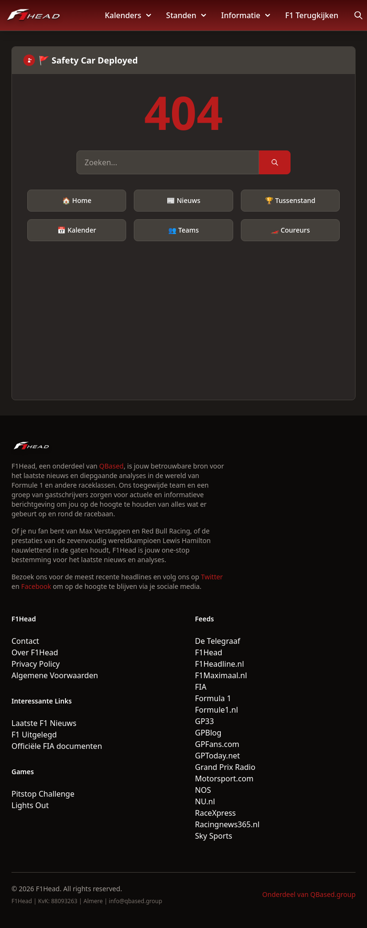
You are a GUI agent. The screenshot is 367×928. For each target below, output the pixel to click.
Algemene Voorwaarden (54, 675)
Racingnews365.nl (227, 824)
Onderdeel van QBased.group (309, 894)
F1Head (208, 652)
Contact (25, 641)
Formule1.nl (216, 709)
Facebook (36, 586)
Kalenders (128, 15)
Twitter (212, 576)
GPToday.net (217, 755)
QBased (111, 465)
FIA (200, 687)
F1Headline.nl (219, 664)
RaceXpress (215, 813)
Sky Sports (213, 836)
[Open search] (358, 15)
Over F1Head (34, 652)
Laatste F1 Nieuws (43, 723)
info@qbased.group (135, 901)
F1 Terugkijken (311, 15)
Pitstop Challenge (43, 794)
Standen (186, 15)
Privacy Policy (35, 664)
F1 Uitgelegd (34, 734)
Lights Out (30, 805)
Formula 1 (213, 698)
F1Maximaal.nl (221, 675)
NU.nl (205, 801)
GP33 (204, 721)
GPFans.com (217, 744)
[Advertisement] (183, 313)
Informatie (245, 15)
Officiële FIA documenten (56, 746)
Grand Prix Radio (225, 767)
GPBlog (208, 732)
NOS (203, 790)
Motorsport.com (224, 778)
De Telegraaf (217, 641)
